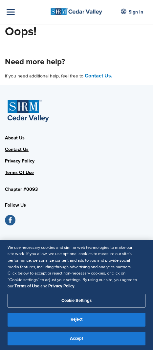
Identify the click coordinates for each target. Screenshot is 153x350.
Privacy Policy (19, 161)
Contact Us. (98, 75)
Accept (76, 341)
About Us (15, 138)
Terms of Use (26, 288)
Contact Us (17, 149)
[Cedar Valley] (76, 9)
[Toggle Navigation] (26, 12)
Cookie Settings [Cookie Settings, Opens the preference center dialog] (76, 303)
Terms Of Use (19, 172)
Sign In (132, 12)
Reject (76, 322)
